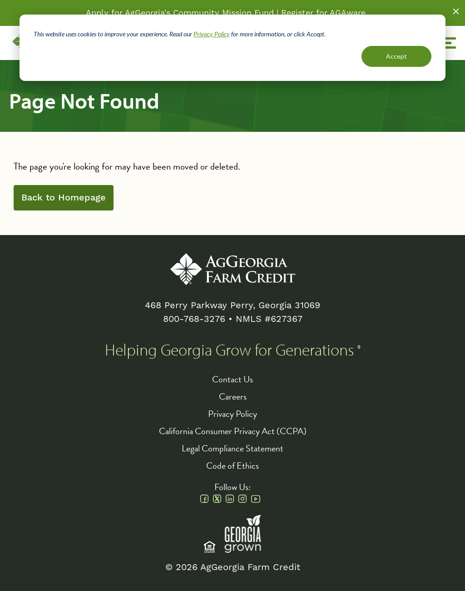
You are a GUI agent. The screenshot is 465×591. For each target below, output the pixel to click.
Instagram (242, 499)
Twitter (217, 499)
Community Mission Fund (223, 13)
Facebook (204, 499)
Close (455, 11)
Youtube (255, 499)
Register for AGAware (323, 13)
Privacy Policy (211, 34)
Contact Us (232, 379)
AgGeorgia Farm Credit (232, 269)
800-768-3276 (194, 319)
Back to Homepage (63, 198)
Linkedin (230, 499)
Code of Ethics (232, 465)
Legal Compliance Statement (232, 448)
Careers (233, 396)
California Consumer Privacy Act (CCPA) (233, 431)
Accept (396, 56)
